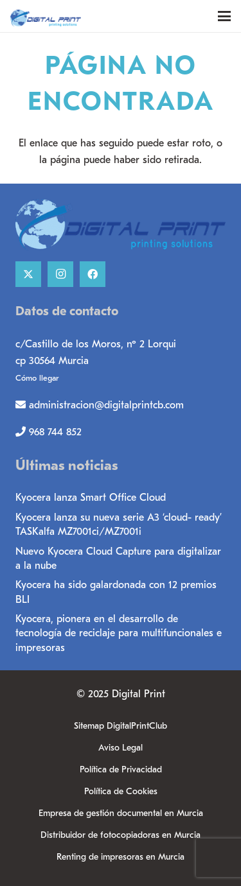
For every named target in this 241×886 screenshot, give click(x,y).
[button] (224, 16)
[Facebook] (92, 274)
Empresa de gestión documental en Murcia (121, 813)
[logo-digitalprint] (88, 16)
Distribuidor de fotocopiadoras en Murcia (120, 835)
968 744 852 (55, 432)
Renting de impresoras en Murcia (120, 856)
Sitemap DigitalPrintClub (120, 725)
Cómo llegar (36, 378)
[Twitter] (28, 274)
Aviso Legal (120, 747)
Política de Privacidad (121, 769)
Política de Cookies (120, 791)
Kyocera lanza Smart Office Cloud (90, 497)
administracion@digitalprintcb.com (106, 405)
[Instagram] (60, 274)
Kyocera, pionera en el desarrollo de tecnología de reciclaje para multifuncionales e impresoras (118, 633)
